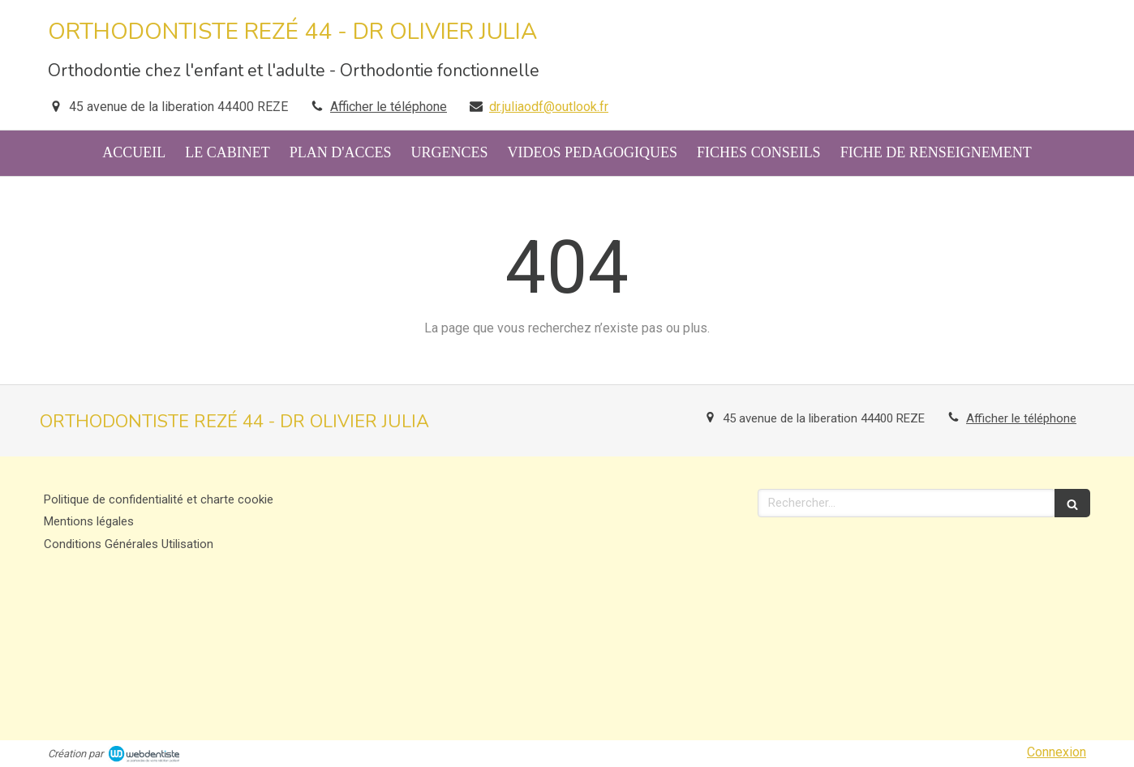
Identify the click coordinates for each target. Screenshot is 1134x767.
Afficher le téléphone (388, 106)
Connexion (1056, 752)
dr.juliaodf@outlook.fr (548, 106)
